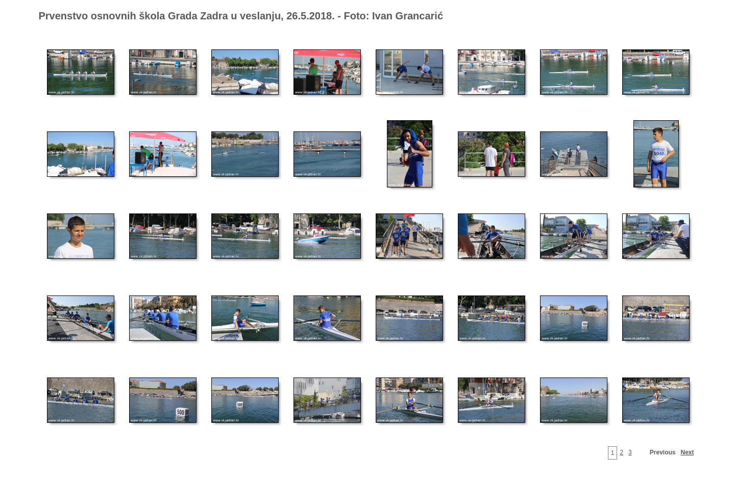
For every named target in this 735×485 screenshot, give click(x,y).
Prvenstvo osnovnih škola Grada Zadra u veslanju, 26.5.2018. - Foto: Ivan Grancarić (241, 15)
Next (687, 452)
